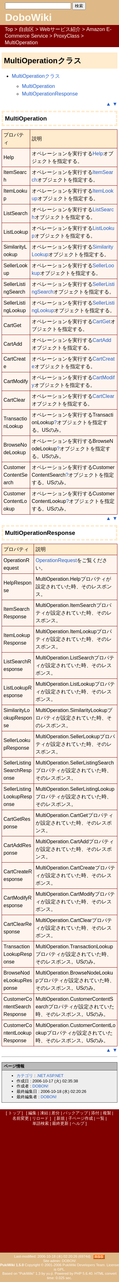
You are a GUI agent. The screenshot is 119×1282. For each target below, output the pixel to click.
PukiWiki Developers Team (84, 1265)
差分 (55, 1113)
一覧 (100, 1118)
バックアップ (75, 1113)
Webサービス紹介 (60, 29)
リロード (40, 1118)
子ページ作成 (80, 1118)
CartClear (103, 396)
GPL (60, 1269)
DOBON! (40, 1086)
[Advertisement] (59, 1189)
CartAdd (102, 340)
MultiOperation (38, 86)
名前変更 (20, 1118)
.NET (41, 1075)
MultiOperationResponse (50, 93)
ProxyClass (66, 36)
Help (98, 153)
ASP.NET (55, 1075)
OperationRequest (56, 560)
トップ (14, 1113)
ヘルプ (78, 1123)
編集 (32, 1113)
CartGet (101, 321)
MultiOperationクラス (36, 76)
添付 (95, 1113)
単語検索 (40, 1123)
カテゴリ (25, 1075)
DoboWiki (28, 17)
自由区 (26, 29)
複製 (107, 1113)
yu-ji (49, 1273)
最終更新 (60, 1123)
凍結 (44, 1113)
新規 (60, 1118)
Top (9, 29)
